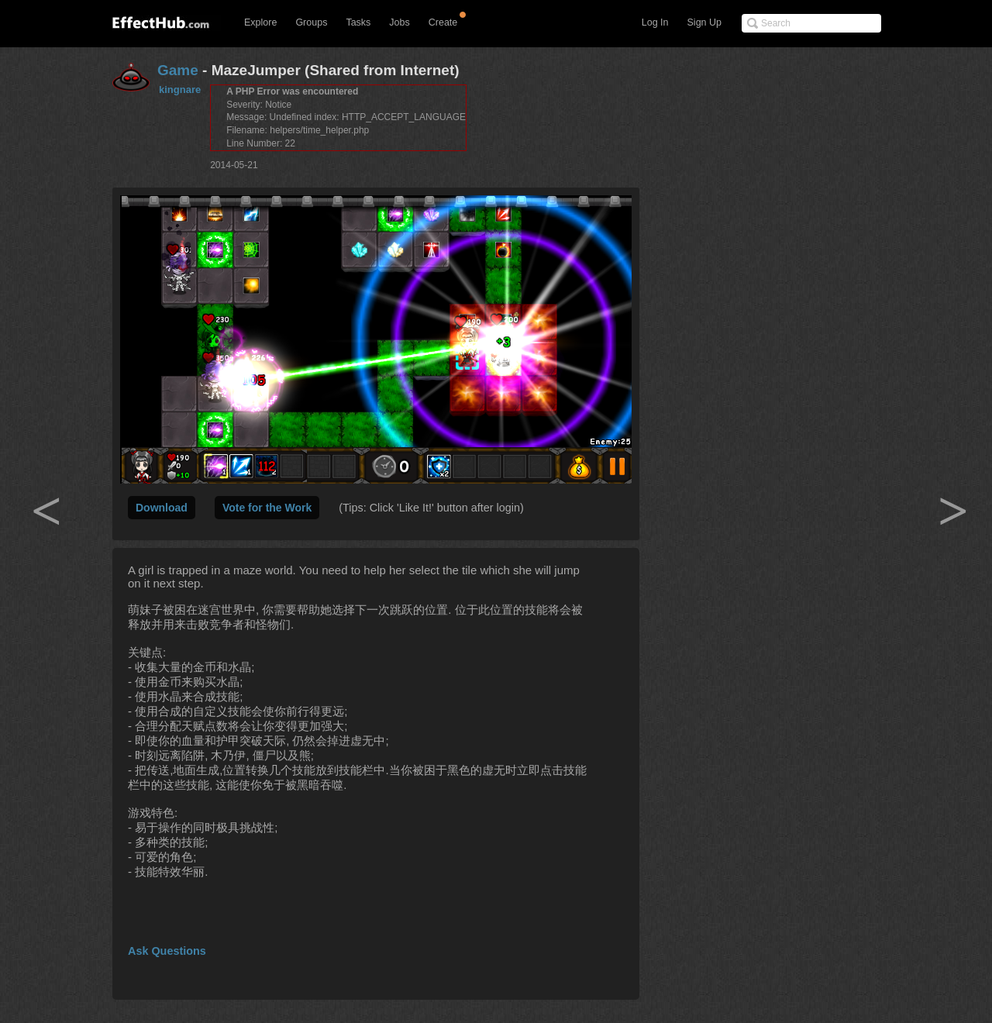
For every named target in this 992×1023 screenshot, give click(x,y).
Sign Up (704, 22)
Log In (655, 22)
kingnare (180, 89)
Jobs (399, 22)
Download (162, 507)
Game (177, 70)
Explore (260, 22)
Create (443, 22)
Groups (311, 22)
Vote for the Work (267, 507)
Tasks (358, 22)
